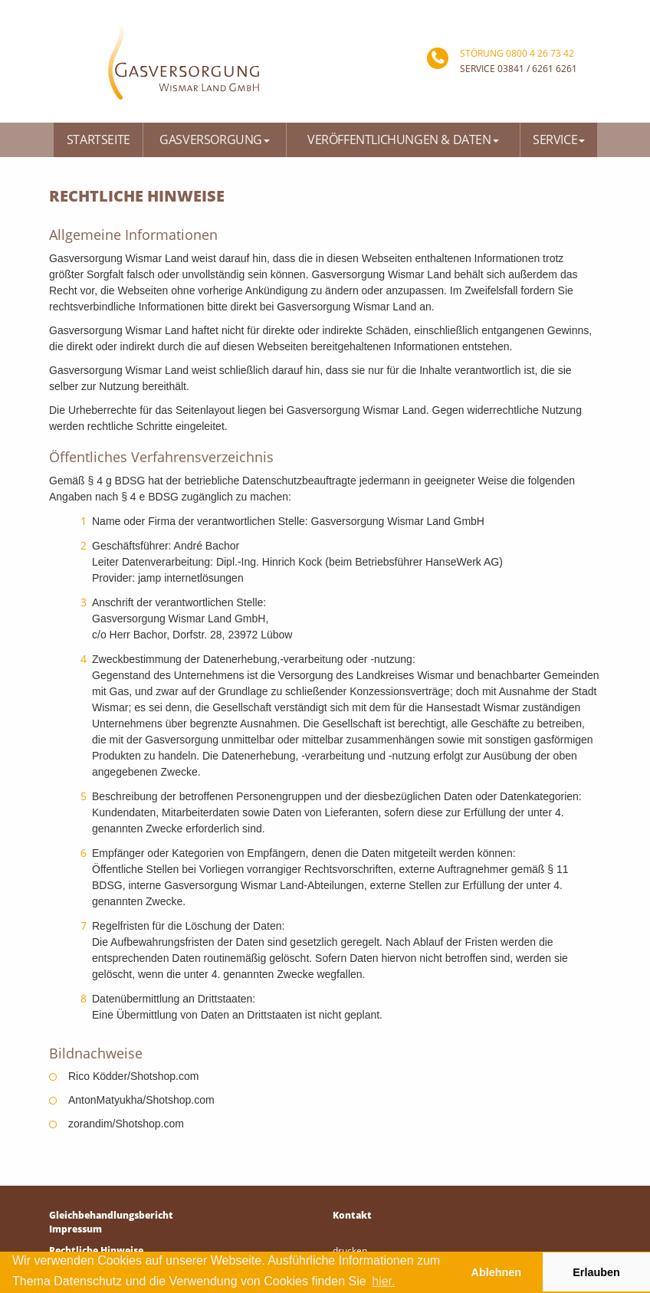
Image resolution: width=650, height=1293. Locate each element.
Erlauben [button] (596, 1272)
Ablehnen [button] (496, 1272)
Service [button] (559, 139)
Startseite (98, 139)
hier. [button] (383, 1281)
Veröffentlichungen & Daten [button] (403, 139)
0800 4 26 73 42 (540, 53)
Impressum (75, 1229)
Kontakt (352, 1215)
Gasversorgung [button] (214, 139)
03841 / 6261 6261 (537, 68)
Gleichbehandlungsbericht (111, 1215)
